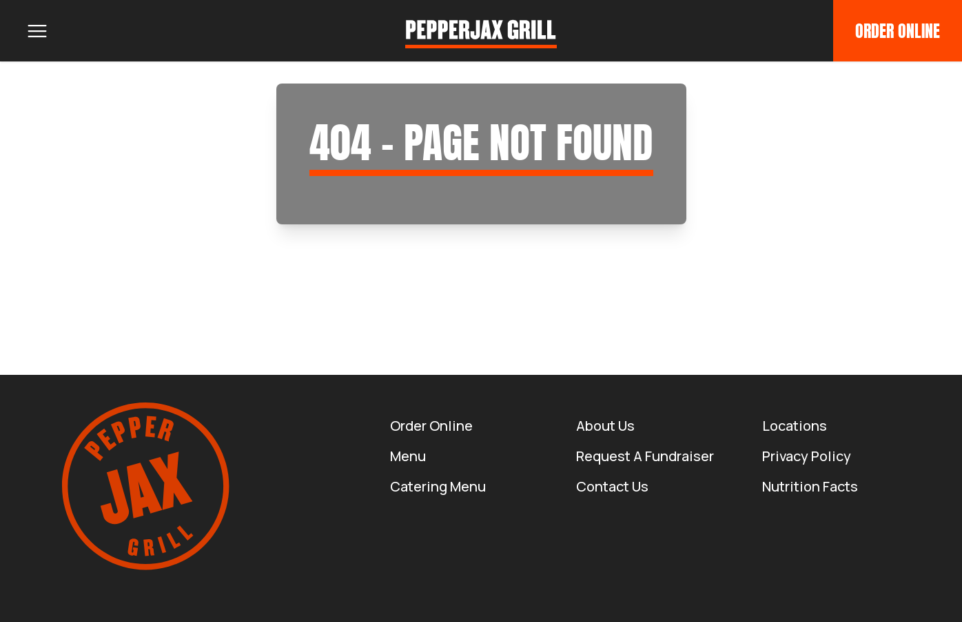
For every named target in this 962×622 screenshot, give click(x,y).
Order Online (897, 31)
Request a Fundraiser (645, 456)
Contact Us (612, 486)
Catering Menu (438, 486)
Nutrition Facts (810, 486)
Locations (794, 425)
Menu (408, 456)
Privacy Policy (806, 456)
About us (605, 425)
